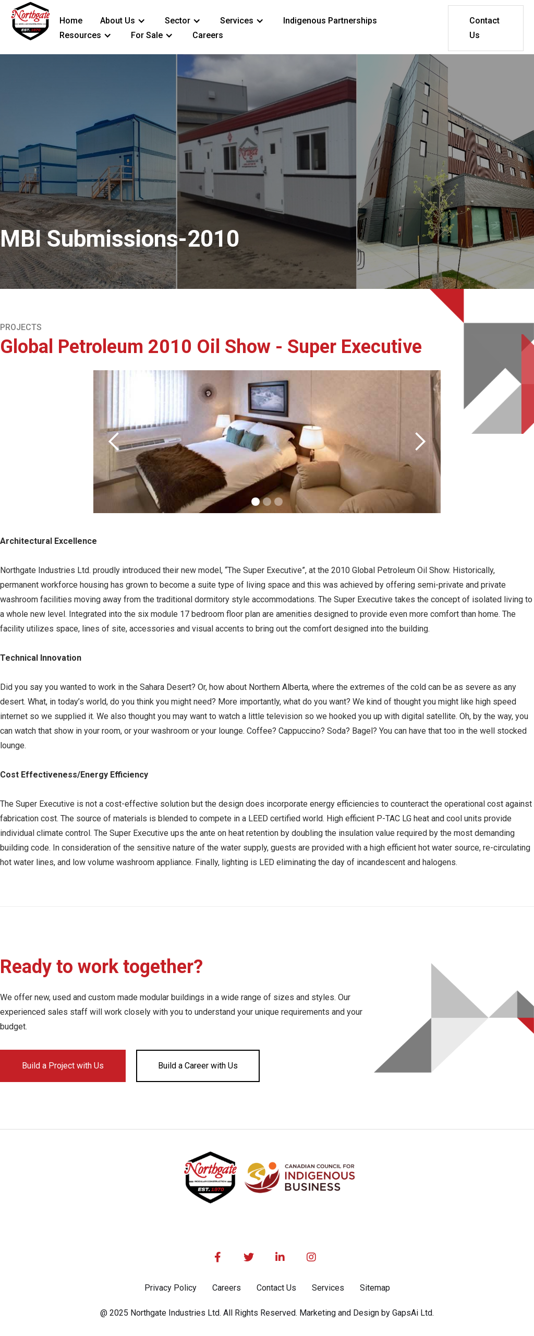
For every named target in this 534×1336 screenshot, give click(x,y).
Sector (177, 21)
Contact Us (484, 28)
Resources (80, 35)
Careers (226, 1288)
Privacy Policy (170, 1288)
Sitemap (375, 1288)
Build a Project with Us (63, 1066)
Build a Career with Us (198, 1066)
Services (236, 21)
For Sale (147, 35)
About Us (117, 21)
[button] (123, 21)
